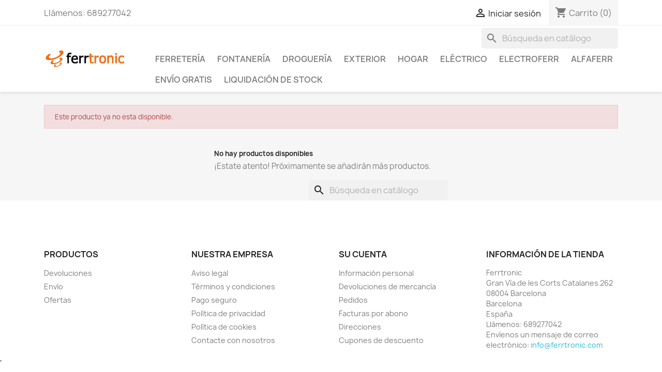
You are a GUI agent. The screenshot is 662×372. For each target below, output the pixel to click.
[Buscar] (550, 38)
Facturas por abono (373, 313)
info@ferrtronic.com (567, 345)
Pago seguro (214, 300)
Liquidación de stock (273, 79)
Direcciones (360, 327)
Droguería (307, 59)
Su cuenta (363, 254)
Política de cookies (224, 327)
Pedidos (353, 300)
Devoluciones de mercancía (387, 286)
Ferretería (180, 59)
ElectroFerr (529, 59)
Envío (53, 286)
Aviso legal (209, 273)
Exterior (365, 59)
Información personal (376, 273)
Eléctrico (463, 59)
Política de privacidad (228, 313)
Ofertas (57, 300)
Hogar (413, 59)
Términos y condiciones (233, 286)
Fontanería (243, 59)
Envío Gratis (183, 79)
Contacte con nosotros (233, 340)
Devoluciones (68, 273)
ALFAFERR (592, 59)
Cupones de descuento (381, 340)
